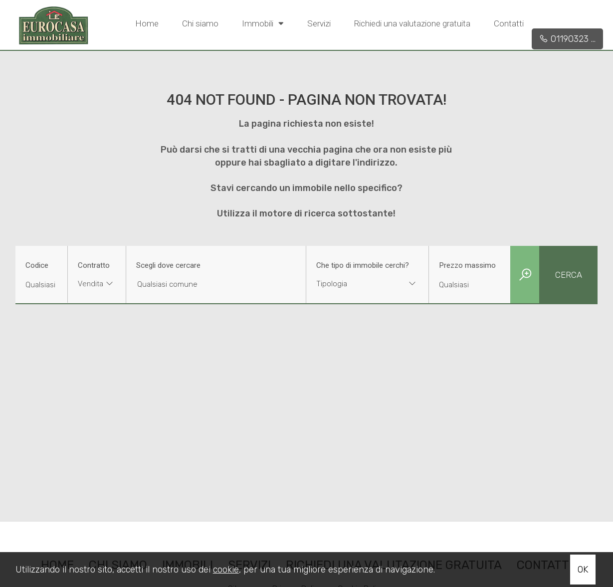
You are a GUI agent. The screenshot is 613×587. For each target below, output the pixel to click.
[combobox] (97, 285)
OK (583, 569)
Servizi (319, 23)
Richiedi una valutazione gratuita (412, 23)
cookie (226, 569)
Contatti (509, 23)
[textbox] (356, 283)
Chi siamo (200, 23)
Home (147, 23)
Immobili (263, 22)
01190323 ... (567, 38)
